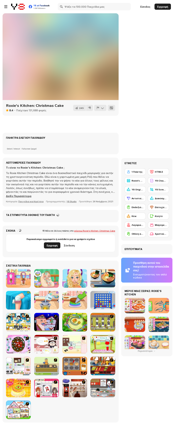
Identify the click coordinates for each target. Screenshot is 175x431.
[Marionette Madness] (74, 388)
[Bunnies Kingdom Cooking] (74, 344)
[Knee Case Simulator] (18, 300)
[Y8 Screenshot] (158, 189)
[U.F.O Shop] (102, 322)
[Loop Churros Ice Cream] (18, 278)
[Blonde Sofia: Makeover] (74, 278)
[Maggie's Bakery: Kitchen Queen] (46, 344)
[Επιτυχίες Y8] (158, 207)
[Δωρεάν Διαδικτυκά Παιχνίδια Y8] (18, 7)
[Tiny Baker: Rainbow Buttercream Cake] (74, 300)
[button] (18, 196)
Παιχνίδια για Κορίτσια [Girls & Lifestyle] (31, 201)
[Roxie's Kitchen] (135, 180)
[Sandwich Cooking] (18, 366)
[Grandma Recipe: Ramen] (102, 278)
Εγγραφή (162, 6)
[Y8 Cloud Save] (158, 180)
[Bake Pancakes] (46, 366)
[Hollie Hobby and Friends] (102, 344)
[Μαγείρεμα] (158, 225)
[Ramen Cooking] (102, 388)
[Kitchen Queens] (46, 388)
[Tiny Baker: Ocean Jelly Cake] (46, 300)
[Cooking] (74, 366)
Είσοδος (145, 6)
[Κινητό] (158, 216)
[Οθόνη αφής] (135, 233)
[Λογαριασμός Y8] (135, 225)
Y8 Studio (71, 201)
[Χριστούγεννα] (158, 233)
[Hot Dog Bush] (102, 366)
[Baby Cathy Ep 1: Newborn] (46, 278)
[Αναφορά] (100, 108)
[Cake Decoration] (18, 344)
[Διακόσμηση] (158, 198)
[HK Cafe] (18, 322)
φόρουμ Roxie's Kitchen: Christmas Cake (94, 231)
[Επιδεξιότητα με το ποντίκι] (135, 207)
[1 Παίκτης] (135, 171)
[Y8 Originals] (135, 189)
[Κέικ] (135, 216)
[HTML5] (158, 171)
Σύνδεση (69, 245)
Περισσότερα (147, 351)
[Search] (61, 6)
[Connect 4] (102, 300)
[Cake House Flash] (18, 388)
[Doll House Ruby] (18, 409)
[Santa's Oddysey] (46, 322)
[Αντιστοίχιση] (135, 198)
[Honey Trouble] (74, 322)
